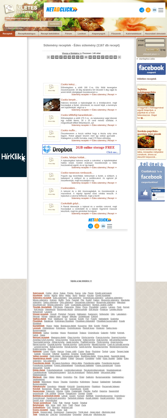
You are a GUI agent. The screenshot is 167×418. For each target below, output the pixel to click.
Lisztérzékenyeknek (73, 370)
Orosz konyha (61, 340)
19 (69, 57)
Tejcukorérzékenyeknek (94, 370)
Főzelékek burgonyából (107, 321)
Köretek (36, 389)
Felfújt (113, 333)
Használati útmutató (155, 33)
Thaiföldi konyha (87, 342)
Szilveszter (104, 314)
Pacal (77, 405)
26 (98, 57)
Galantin (104, 333)
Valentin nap (54, 316)
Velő (59, 405)
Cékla (67, 391)
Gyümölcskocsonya (104, 396)
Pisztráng (96, 351)
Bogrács (56, 407)
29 (111, 57)
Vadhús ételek (39, 319)
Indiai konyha (89, 340)
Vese (53, 405)
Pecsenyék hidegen (111, 386)
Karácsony (93, 314)
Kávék (36, 412)
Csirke (48, 293)
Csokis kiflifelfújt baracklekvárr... (77, 115)
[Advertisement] (13, 87)
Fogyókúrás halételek (84, 365)
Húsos (49, 326)
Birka (61, 295)
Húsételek (37, 295)
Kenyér (126, 307)
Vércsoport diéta (108, 372)
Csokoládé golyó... (70, 203)
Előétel (63, 358)
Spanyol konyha (118, 337)
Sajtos (46, 333)
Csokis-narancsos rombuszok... (77, 172)
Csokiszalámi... (69, 188)
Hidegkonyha (39, 386)
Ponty (53, 351)
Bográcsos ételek (68, 326)
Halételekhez (118, 377)
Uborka (59, 391)
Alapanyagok (98, 33)
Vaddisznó (58, 319)
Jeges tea (87, 414)
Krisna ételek (103, 356)
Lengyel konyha (41, 347)
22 (82, 57)
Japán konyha (72, 342)
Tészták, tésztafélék (42, 307)
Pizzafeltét (93, 307)
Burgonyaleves (39, 330)
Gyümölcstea (65, 414)
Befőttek (89, 396)
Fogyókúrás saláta (92, 363)
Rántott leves (88, 328)
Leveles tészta (116, 309)
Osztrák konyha (54, 344)
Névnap (36, 316)
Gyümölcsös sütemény (93, 298)
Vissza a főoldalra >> (72, 53)
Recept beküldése (50, 33)
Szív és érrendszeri (76, 372)
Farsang (71, 314)
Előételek (37, 333)
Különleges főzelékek (64, 321)
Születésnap (84, 316)
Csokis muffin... (69, 130)
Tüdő (70, 405)
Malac (68, 295)
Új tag (162, 50)
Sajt (65, 410)
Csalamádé (77, 391)
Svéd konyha (84, 344)
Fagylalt (75, 300)
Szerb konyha (85, 347)
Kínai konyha (75, 340)
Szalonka (114, 319)
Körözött (71, 386)
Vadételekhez (39, 379)
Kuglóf (89, 300)
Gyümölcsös (93, 333)
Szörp (119, 398)
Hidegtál (61, 386)
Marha (54, 295)
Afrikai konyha (58, 342)
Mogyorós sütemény (110, 300)
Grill (48, 407)
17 (61, 57)
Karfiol (95, 391)
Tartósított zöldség (76, 398)
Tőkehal (55, 354)
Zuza (83, 405)
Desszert (80, 358)
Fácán (91, 293)
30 (115, 57)
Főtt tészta (58, 307)
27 (103, 57)
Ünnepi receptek (40, 314)
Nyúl (50, 319)
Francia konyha (103, 337)
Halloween (81, 314)
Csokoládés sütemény (81, 305)
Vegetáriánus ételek (42, 358)
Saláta (119, 358)
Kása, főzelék (109, 358)
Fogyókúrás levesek (111, 363)
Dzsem (72, 396)
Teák (35, 414)
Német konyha (39, 344)
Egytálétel (89, 358)
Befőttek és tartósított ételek (46, 396)
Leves (46, 351)
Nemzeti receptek (41, 337)
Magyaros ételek (58, 337)
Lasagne (48, 312)
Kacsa (77, 293)
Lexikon (82, 33)
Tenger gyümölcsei (42, 403)
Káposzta (50, 391)
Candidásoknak (40, 372)
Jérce (55, 293)
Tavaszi (95, 382)
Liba (84, 293)
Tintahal (83, 403)
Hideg (51, 377)
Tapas (52, 410)
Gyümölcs (67, 377)
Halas (56, 326)
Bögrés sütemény (55, 305)
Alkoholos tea (100, 414)
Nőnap (44, 316)
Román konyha (70, 344)
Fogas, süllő (71, 351)
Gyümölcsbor (51, 400)
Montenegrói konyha (119, 347)
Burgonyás (47, 389)
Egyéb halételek (87, 354)
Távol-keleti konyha (41, 342)
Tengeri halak (123, 351)
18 (65, 57)
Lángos (112, 307)
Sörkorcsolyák (80, 309)
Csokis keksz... (68, 84)
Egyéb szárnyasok (103, 293)
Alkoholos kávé (108, 412)
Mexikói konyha (99, 344)
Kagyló (75, 403)
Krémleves (61, 328)
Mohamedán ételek (70, 356)
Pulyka (70, 293)
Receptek (7, 33)
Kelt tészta (38, 309)
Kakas (62, 293)
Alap (45, 377)
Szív (64, 405)
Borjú (75, 295)
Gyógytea (77, 414)
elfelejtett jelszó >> (151, 54)
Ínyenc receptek (40, 410)
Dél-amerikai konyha (118, 340)
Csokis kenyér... (69, 99)
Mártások (37, 377)
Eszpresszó (59, 412)
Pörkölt (105, 326)
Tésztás (63, 382)
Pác (75, 377)
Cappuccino (71, 412)
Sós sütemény (75, 298)
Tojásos (82, 333)
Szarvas (72, 319)
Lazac (112, 351)
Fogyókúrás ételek (41, 363)
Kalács (96, 300)
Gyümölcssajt (39, 398)
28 (107, 57)
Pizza (84, 307)
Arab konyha (102, 340)
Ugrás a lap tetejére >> (81, 281)
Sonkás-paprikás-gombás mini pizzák (149, 132)
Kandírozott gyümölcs (56, 398)
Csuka (81, 351)
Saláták (37, 354)
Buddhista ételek (88, 356)
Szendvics (51, 386)
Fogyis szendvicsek (104, 365)
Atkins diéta (76, 363)
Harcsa (60, 351)
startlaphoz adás (145, 59)
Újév (113, 314)
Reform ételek (93, 372)
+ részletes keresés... (14, 28)
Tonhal (105, 351)
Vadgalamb (104, 319)
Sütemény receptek (57, 45)
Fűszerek (116, 33)
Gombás (54, 333)
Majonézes (46, 382)
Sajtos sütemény (50, 302)
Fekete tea (44, 414)
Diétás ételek (39, 370)
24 (90, 57)
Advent (65, 316)
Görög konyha (87, 337)
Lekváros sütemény (113, 298)
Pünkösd (62, 314)
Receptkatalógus (26, 33)
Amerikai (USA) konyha (43, 340)
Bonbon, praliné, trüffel (102, 305)
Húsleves (100, 328)
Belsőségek (38, 405)
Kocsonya (82, 326)
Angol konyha (117, 342)
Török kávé (83, 412)
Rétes (78, 307)
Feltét (98, 358)
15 (52, 57)
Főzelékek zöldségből (85, 321)
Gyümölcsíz (119, 396)
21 (77, 57)
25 (94, 57)
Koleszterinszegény (57, 372)
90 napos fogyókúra (61, 363)
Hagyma (103, 391)
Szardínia (65, 354)
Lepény (103, 307)
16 (57, 57)
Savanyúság (39, 391)
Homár (67, 403)
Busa (88, 351)
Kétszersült (38, 312)
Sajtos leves (111, 328)
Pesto (59, 410)
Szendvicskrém (83, 386)
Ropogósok (73, 333)
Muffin (61, 300)
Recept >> (112, 94)
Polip (55, 403)
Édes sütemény (85, 45)
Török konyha (103, 342)
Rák (60, 403)
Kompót (80, 396)
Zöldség (64, 389)
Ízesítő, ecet (38, 400)
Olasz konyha (74, 337)
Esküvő (94, 316)
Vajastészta (50, 309)
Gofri (67, 305)
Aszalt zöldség (92, 398)
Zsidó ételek (55, 356)
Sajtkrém (90, 377)
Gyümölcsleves (74, 328)
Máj (47, 405)
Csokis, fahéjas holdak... (73, 157)
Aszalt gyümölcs (107, 398)
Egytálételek (39, 326)
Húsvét (53, 314)
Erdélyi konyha (39, 349)
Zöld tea (53, 414)
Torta (68, 300)
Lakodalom (121, 314)
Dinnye (61, 393)
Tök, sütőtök (50, 393)
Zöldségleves (48, 328)
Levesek (37, 328)
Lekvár (65, 396)
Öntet (81, 377)
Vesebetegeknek (113, 370)
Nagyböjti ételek (118, 356)
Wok (90, 326)
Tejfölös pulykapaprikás (146, 91)
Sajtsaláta (116, 382)
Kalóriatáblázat (133, 33)
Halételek (37, 351)
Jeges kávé (95, 412)
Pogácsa (104, 309)
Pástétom (96, 386)
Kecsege (46, 354)
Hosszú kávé (46, 412)
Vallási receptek (40, 356)
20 (73, 57)
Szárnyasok (38, 293)
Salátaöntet (105, 382)
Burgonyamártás (103, 377)
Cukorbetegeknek (55, 370)
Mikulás (73, 316)
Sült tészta (93, 309)
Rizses (56, 389)
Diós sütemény (66, 302)
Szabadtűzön (39, 407)
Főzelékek (37, 321)
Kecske (90, 295)
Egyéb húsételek (103, 295)
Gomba (81, 393)
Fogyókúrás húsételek (42, 365)
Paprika (87, 391)
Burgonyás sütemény (106, 302)
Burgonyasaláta (40, 384)
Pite (82, 300)
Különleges (85, 382)
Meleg (59, 377)
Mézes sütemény (40, 300)
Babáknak (48, 321)
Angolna (74, 354)
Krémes (53, 300)
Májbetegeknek (39, 375)
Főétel (71, 358)
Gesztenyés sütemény (85, 302)
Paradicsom (71, 393)
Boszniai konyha (100, 347)
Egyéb (81, 319)
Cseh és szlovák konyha (118, 344)
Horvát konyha (70, 347)
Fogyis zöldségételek (63, 365)
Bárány (82, 295)
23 (86, 57)
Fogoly (94, 319)
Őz (66, 319)
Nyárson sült (67, 407)
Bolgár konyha (56, 347)
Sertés (47, 295)
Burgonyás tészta (65, 309)
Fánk (119, 307)
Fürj (87, 319)
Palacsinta (69, 307)
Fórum (68, 33)
